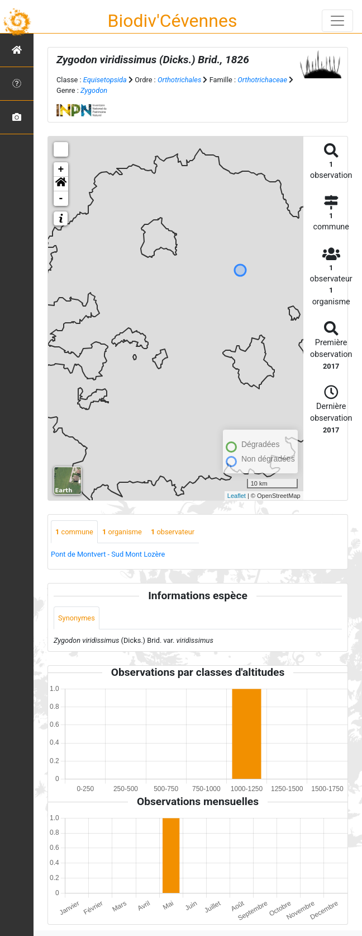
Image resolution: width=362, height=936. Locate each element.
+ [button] (61, 169)
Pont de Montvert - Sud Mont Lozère (108, 554)
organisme (122, 532)
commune (74, 532)
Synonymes (76, 618)
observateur (172, 532)
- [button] (61, 198)
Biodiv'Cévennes (172, 20)
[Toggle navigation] (337, 21)
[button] (61, 184)
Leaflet (236, 495)
